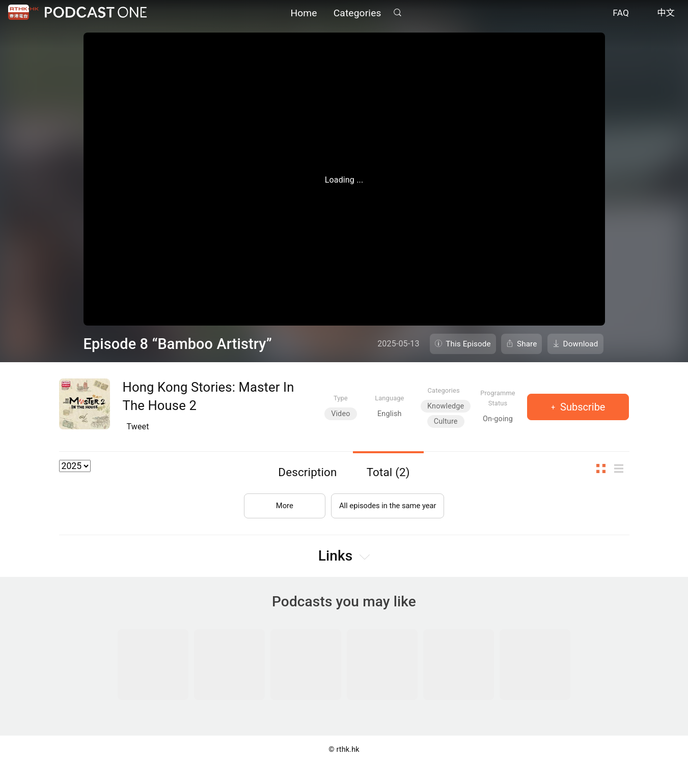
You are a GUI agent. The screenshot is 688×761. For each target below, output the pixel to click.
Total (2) (388, 472)
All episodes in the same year (388, 501)
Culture (446, 421)
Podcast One (96, 13)
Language (389, 398)
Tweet (138, 426)
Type (341, 398)
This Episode (468, 343)
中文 (666, 14)
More (279, 501)
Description (307, 472)
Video (340, 413)
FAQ (621, 14)
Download (580, 343)
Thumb (604, 469)
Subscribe (581, 407)
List (621, 469)
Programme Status (497, 397)
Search (398, 13)
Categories (357, 14)
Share (527, 343)
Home (303, 14)
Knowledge (445, 406)
